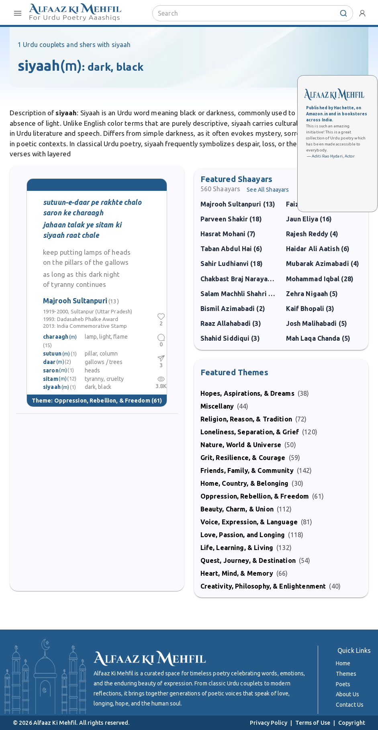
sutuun (52, 353)
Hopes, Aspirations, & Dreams (247, 393)
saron (51, 370)
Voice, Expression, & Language (249, 522)
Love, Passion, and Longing (242, 534)
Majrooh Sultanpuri (81, 300)
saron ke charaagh (73, 213)
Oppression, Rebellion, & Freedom (102, 400)
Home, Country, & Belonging (244, 483)
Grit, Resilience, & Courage (243, 457)
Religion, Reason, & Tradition (246, 419)
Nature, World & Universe (241, 444)
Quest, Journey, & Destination (248, 560)
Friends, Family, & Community (247, 470)
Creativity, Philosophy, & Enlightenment (263, 586)
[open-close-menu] (18, 13)
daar (49, 361)
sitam (50, 378)
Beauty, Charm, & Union (237, 509)
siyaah (52, 387)
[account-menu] (362, 13)
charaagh (55, 336)
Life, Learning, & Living (237, 547)
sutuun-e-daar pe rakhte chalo (92, 202)
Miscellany (217, 406)
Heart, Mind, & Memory (236, 573)
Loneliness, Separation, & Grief (249, 432)
